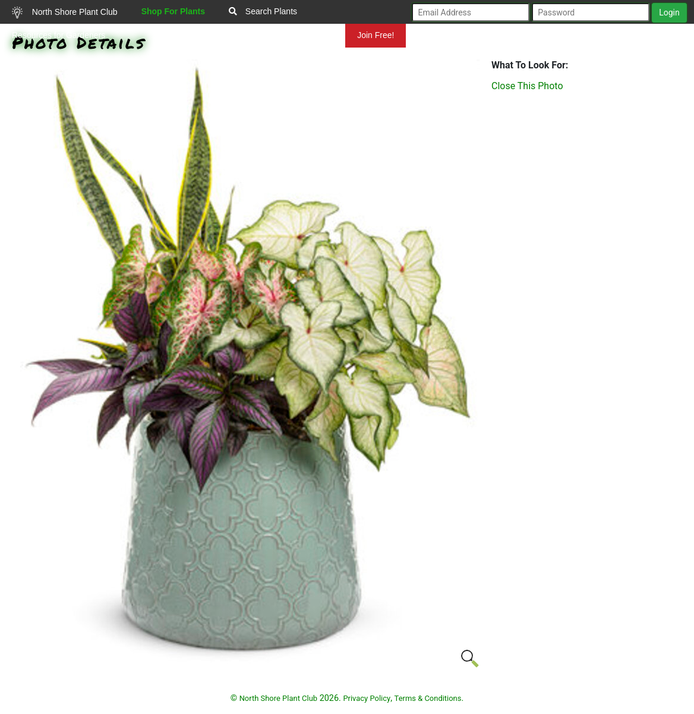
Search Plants (263, 11)
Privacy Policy (366, 698)
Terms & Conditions (428, 698)
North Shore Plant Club (65, 12)
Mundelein (307, 35)
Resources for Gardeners (58, 35)
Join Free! (375, 35)
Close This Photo (527, 86)
